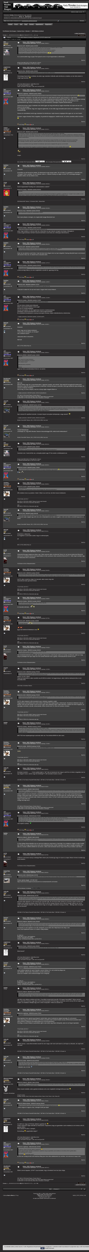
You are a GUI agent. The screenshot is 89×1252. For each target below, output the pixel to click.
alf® (5, 89)
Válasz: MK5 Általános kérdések (32, 42)
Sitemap (5, 1195)
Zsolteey (6, 482)
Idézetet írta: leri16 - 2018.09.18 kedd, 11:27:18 (27, 875)
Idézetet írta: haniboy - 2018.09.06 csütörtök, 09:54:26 (29, 265)
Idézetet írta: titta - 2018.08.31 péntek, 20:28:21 (27, 71)
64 (18, 35)
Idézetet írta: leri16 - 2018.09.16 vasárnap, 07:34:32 (28, 671)
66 (22, 35)
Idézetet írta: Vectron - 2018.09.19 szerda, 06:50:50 (28, 946)
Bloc (49, 1197)
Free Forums (47, 1196)
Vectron (6, 917)
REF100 (6, 323)
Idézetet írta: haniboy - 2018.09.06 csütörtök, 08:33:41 (29, 189)
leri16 (5, 550)
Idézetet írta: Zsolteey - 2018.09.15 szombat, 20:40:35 (29, 601)
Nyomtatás (81, 35)
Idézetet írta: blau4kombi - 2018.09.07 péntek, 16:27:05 (29, 405)
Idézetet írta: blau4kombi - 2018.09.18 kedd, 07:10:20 (28, 815)
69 (27, 35)
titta (5, 42)
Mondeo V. (28, 31)
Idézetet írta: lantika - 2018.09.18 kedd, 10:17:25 (27, 895)
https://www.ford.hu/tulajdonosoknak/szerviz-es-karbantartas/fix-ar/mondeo (37, 881)
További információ (49, 1248)
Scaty (5, 182)
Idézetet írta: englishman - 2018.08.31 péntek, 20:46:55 (29, 93)
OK (42, 1248)
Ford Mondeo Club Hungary (9, 31)
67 (24, 35)
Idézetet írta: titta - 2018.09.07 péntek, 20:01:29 (27, 513)
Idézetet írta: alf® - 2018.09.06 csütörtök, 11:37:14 (28, 284)
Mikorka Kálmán (8, 1078)
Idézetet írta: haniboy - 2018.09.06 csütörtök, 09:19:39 (29, 227)
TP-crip (16, 1195)
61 (14, 35)
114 (35, 35)
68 (25, 35)
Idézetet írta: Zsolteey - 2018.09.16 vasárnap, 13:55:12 (29, 726)
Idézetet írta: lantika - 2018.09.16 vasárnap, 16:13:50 (28, 746)
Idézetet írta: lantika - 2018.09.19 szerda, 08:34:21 (28, 1060)
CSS (85, 1195)
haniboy (6, 165)
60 (12, 35)
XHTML (81, 1195)
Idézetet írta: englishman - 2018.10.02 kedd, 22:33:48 (28, 1146)
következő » (82, 33)
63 (17, 35)
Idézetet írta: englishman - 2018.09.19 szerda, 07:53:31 (29, 966)
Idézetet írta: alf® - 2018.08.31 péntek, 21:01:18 (27, 131)
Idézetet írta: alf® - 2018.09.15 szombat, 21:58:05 (28, 620)
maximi (6, 668)
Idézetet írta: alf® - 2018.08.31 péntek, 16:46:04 (27, 45)
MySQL (74, 1195)
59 (11, 35)
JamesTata (7, 871)
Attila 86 (6, 768)
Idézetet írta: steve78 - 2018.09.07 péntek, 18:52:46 (28, 446)
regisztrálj (29, 15)
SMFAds (40, 1196)
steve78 (6, 401)
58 (9, 35)
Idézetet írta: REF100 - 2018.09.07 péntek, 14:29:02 (28, 355)
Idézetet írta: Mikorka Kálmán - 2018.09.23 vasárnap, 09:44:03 (30, 1103)
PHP (78, 1195)
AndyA (6, 127)
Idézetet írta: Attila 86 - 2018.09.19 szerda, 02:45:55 (28, 921)
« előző (76, 33)
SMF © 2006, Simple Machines (49, 1193)
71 (30, 35)
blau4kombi (7, 378)
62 (16, 35)
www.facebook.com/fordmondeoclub (29, 20)
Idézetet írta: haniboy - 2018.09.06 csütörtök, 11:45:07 (29, 300)
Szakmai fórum (20, 31)
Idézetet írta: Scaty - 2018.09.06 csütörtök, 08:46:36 (28, 210)
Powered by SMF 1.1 (37, 1193)
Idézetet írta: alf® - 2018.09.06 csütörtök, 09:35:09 (28, 246)
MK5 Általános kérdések (38, 31)
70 (28, 35)
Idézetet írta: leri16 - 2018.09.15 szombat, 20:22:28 (28, 573)
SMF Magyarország (48, 1194)
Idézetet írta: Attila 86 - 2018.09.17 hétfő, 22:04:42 (28, 789)
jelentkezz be (20, 15)
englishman (7, 67)
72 (31, 35)
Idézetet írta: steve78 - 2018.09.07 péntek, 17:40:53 (28, 467)
